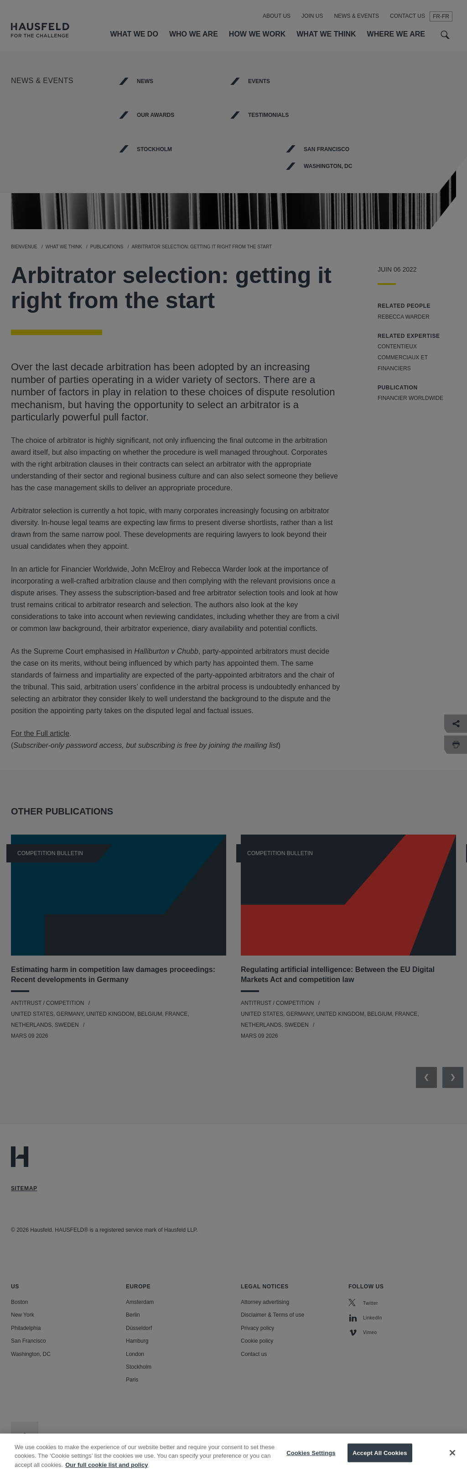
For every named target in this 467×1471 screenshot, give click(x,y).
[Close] (452, 1459)
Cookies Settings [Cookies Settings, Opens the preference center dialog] (311, 1458)
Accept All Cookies (380, 1458)
